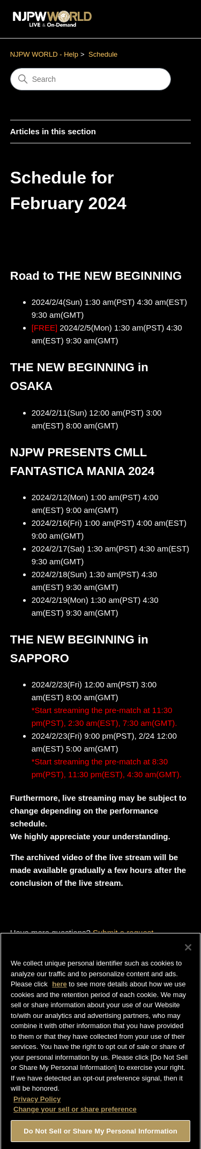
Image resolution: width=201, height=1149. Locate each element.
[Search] (90, 79)
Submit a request (123, 932)
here (59, 987)
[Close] (188, 950)
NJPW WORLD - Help (44, 54)
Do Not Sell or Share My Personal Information (100, 1134)
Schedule (102, 54)
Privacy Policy (37, 1102)
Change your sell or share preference (75, 1112)
